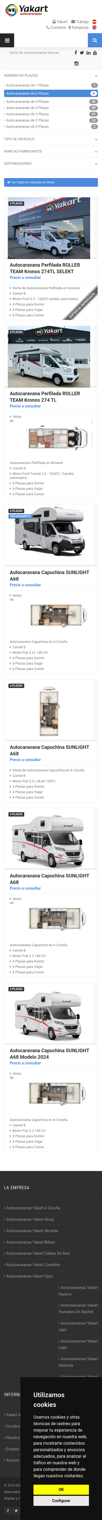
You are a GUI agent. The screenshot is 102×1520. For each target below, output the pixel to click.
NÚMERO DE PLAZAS (51, 75)
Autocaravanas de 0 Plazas (27, 126)
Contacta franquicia (68, 27)
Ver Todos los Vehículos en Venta (30, 182)
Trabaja (80, 22)
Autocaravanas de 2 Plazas (27, 120)
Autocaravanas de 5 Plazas (27, 101)
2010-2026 (15, 1485)
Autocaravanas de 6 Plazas (27, 93)
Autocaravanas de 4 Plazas (27, 108)
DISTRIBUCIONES (51, 163)
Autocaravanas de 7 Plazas (27, 85)
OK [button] (61, 1489)
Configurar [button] (61, 1501)
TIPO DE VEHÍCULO (51, 139)
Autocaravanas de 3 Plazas (27, 114)
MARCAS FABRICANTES (51, 151)
